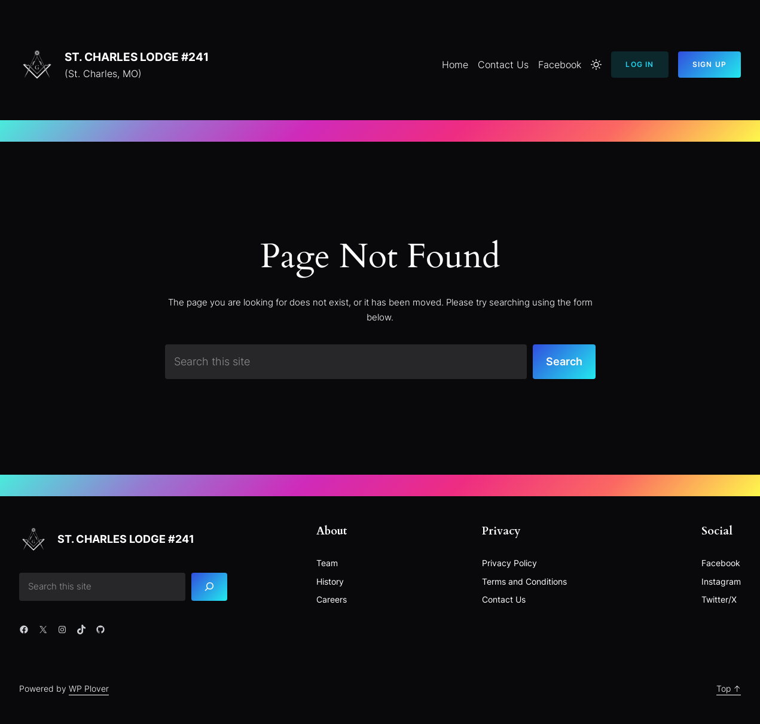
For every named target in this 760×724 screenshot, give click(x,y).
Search (564, 361)
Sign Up (709, 64)
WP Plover (89, 688)
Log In (639, 64)
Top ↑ (728, 688)
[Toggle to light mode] (596, 64)
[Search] (209, 587)
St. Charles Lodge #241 (137, 57)
